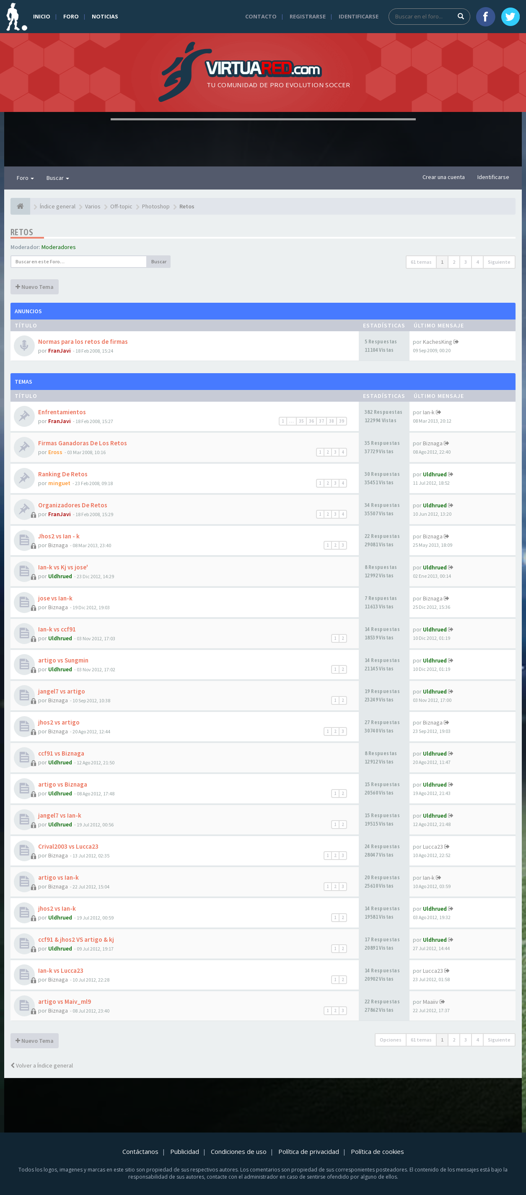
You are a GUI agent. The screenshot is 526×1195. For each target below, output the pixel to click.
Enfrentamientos (62, 412)
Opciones (391, 1040)
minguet (59, 483)
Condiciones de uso (239, 1151)
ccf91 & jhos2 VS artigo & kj (76, 939)
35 (301, 421)
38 (331, 421)
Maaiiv (430, 1001)
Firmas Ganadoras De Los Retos (82, 443)
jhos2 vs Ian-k (57, 908)
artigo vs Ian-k (58, 877)
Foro (71, 16)
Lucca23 (433, 846)
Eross (55, 452)
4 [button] (477, 262)
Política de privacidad (308, 1151)
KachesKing (437, 342)
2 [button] (454, 262)
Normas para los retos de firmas (83, 342)
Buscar (58, 178)
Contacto (261, 16)
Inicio (41, 16)
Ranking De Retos (63, 474)
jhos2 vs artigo (59, 722)
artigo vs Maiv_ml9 (64, 1001)
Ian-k (429, 412)
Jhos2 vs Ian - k (59, 536)
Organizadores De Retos (72, 505)
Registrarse (308, 16)
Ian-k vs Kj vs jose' (63, 567)
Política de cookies (377, 1151)
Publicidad (184, 1151)
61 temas (421, 262)
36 (311, 421)
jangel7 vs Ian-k (59, 815)
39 (341, 421)
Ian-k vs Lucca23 (60, 970)
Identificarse (358, 16)
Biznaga (433, 443)
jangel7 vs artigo (61, 691)
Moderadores (58, 247)
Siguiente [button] (499, 262)
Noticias (105, 16)
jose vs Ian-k (55, 598)
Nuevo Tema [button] (35, 287)
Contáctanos (140, 1151)
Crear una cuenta (443, 177)
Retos (21, 232)
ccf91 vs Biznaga (61, 753)
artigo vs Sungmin (63, 660)
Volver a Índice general (41, 1065)
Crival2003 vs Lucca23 (68, 846)
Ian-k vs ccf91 (57, 629)
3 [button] (465, 262)
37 (321, 421)
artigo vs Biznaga (62, 784)
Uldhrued (435, 474)
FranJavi (59, 350)
